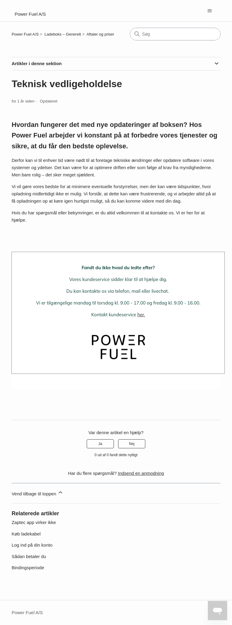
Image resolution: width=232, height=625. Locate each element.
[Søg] (175, 34)
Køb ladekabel (25, 533)
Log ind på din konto (31, 545)
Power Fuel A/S (25, 34)
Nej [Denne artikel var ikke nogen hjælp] (131, 444)
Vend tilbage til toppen (37, 492)
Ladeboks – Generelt (62, 34)
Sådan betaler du (28, 556)
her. (141, 314)
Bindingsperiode (27, 567)
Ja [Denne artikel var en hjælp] (100, 444)
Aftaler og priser (100, 34)
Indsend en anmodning (141, 473)
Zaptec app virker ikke (33, 522)
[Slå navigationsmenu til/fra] (210, 11)
